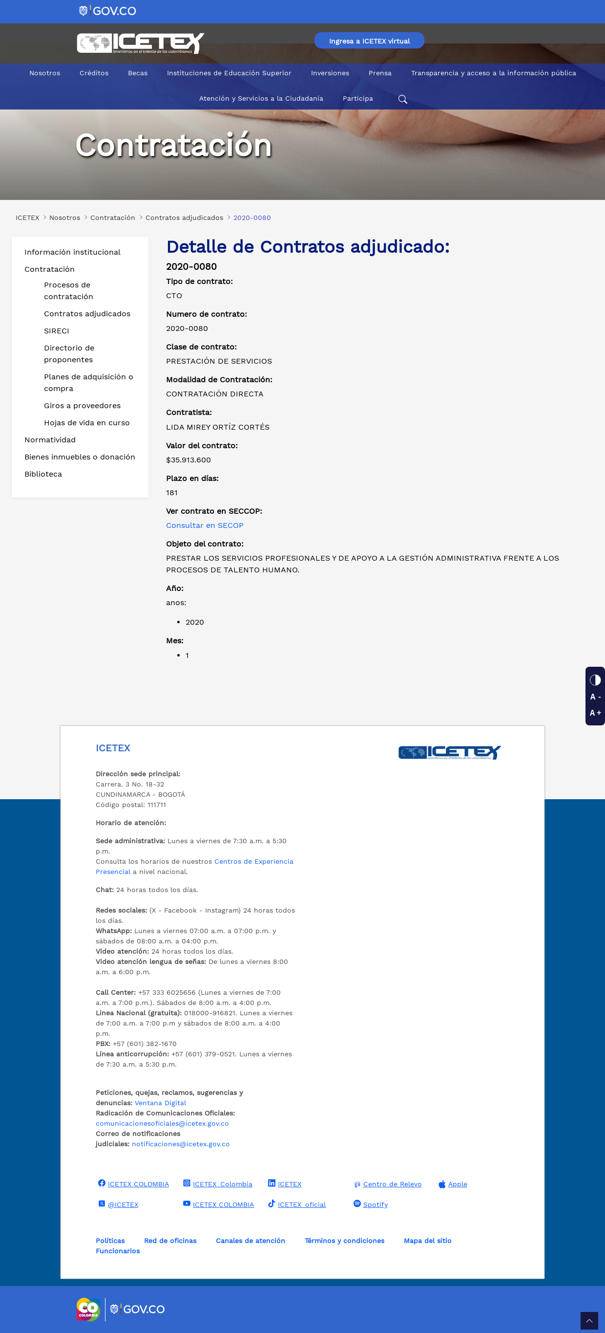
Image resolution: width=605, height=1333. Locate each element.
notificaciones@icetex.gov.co (181, 1144)
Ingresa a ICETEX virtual (369, 41)
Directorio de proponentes (69, 353)
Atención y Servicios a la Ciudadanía (261, 98)
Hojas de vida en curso (87, 422)
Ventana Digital (160, 1103)
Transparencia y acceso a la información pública (493, 73)
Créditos (94, 73)
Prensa (380, 73)
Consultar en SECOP (205, 525)
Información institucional (72, 252)
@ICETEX (117, 1204)
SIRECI (56, 330)
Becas (137, 73)
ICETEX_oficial (296, 1204)
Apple (451, 1184)
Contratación (49, 269)
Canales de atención (250, 1241)
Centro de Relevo (386, 1184)
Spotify (369, 1204)
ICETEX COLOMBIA (132, 1183)
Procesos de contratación (68, 290)
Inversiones (330, 73)
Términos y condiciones (344, 1241)
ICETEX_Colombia (216, 1183)
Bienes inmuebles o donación (79, 456)
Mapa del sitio (428, 1241)
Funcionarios (118, 1251)
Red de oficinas (170, 1241)
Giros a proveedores (82, 405)
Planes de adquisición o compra (88, 382)
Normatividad (50, 439)
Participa (358, 98)
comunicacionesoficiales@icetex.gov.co (162, 1123)
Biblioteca (43, 474)
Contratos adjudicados (87, 313)
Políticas (110, 1241)
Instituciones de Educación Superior (229, 73)
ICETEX (283, 1183)
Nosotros (44, 73)
